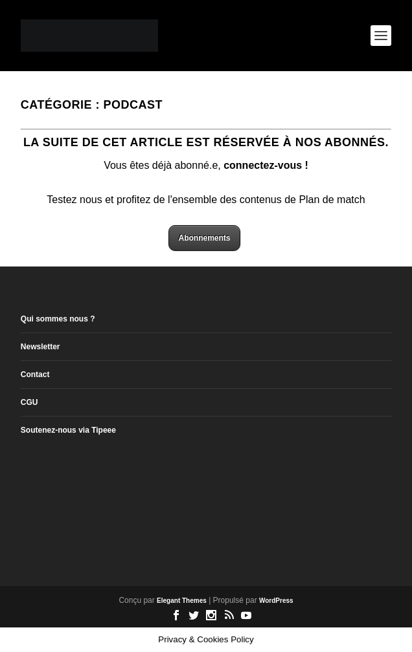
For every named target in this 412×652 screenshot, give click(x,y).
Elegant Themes (182, 600)
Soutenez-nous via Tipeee (68, 430)
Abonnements (204, 238)
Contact (35, 374)
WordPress (276, 600)
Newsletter (40, 346)
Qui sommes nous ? (58, 318)
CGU (29, 402)
